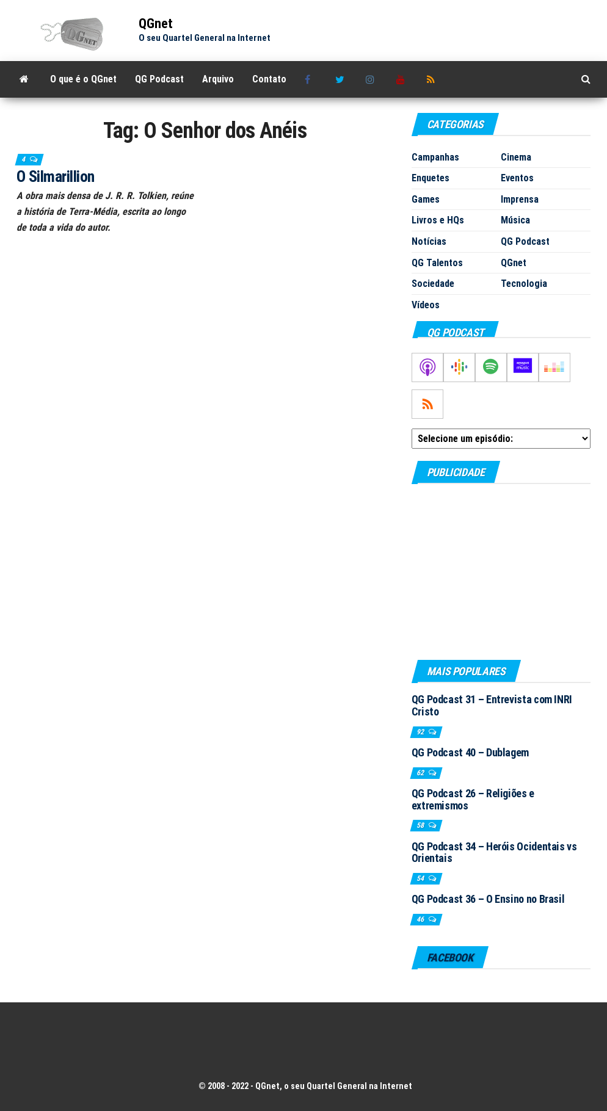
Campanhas (435, 157)
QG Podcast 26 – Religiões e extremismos (473, 799)
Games (426, 199)
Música (515, 220)
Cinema (516, 157)
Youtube (402, 79)
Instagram (372, 79)
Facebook (311, 79)
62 (421, 773)
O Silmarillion (55, 176)
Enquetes (430, 178)
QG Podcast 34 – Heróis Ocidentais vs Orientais (494, 852)
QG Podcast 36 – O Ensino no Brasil (488, 898)
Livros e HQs (438, 220)
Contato (269, 79)
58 (421, 825)
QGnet (156, 23)
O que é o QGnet (83, 79)
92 (421, 732)
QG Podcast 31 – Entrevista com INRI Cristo (492, 705)
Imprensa (520, 199)
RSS (433, 79)
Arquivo (218, 79)
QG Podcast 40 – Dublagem (470, 752)
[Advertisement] (501, 571)
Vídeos (426, 305)
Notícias (429, 241)
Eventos (517, 178)
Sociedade (433, 283)
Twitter (341, 79)
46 (421, 919)
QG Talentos (437, 263)
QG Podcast (159, 79)
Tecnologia (524, 283)
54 (421, 878)
